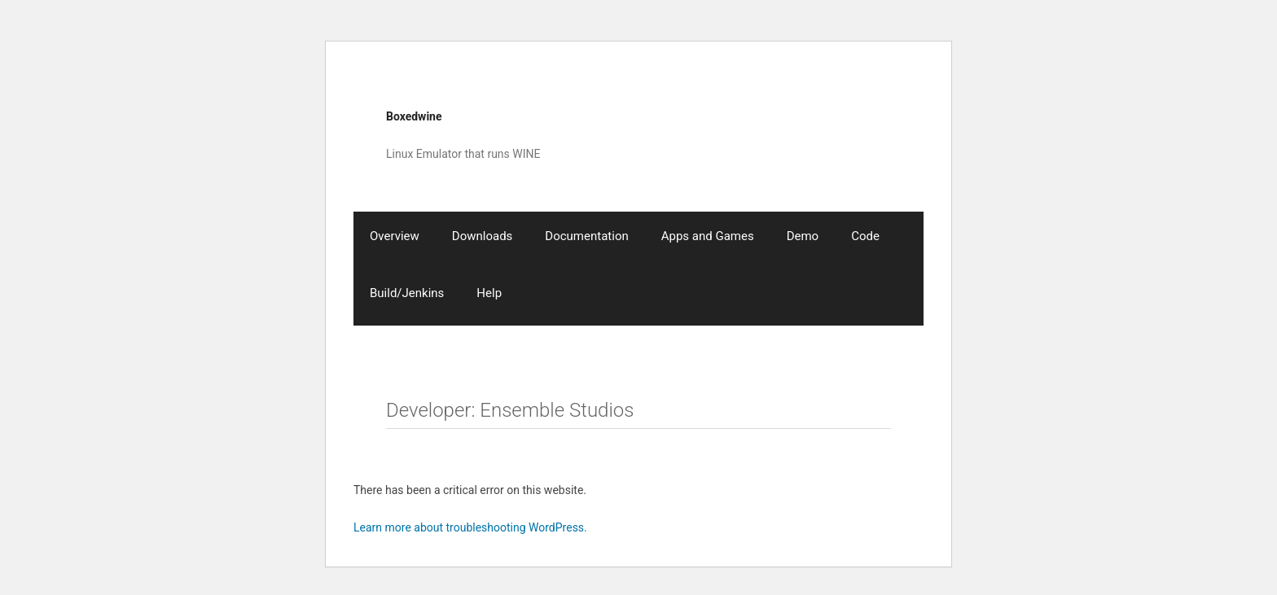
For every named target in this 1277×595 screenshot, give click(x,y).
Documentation (586, 236)
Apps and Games (707, 236)
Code (865, 236)
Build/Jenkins (407, 293)
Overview (394, 236)
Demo (803, 236)
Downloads (482, 236)
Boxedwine (414, 116)
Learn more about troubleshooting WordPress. (470, 527)
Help (489, 293)
